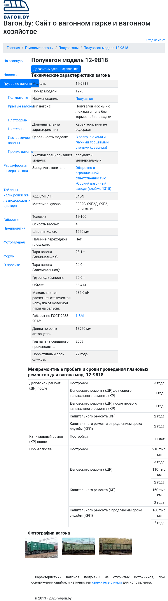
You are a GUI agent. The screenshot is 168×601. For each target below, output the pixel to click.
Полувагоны (18, 97)
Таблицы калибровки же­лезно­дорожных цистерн (17, 198)
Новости (11, 75)
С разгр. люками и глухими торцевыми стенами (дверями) (92, 142)
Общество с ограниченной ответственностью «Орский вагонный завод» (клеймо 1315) (93, 178)
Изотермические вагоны (21, 140)
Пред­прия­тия (14, 228)
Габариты (11, 220)
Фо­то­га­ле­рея (14, 242)
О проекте (12, 265)
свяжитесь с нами (107, 582)
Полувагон (84, 99)
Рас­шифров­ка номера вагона (16, 168)
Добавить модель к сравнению (56, 69)
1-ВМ (79, 316)
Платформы (18, 120)
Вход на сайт (155, 40)
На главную (13, 61)
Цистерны (16, 129)
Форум (9, 256)
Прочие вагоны (20, 152)
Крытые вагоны (21, 106)
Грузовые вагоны (18, 84)
